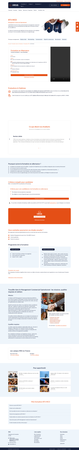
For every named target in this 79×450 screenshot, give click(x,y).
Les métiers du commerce (61, 325)
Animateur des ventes (54, 317)
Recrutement (37, 442)
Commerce (62, 441)
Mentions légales (52, 449)
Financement (37, 437)
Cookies (69, 449)
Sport (61, 435)
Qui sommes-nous (38, 438)
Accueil (9, 43)
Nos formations (37, 434)
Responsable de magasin (55, 320)
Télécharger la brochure (29, 77)
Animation (62, 434)
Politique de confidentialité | (62, 449)
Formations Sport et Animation (17, 43)
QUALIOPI (62, 443)
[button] (9, 139)
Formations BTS (27, 43)
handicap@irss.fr (53, 202)
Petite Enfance (63, 439)
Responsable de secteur (55, 321)
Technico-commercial (54, 322)
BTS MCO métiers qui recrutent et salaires (26, 388)
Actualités (36, 439)
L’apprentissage (37, 435)
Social (61, 438)
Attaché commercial (54, 318)
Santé (61, 437)
